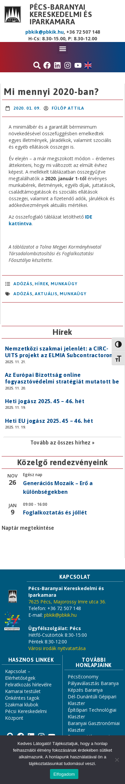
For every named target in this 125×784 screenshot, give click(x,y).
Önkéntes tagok (22, 698)
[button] (62, 48)
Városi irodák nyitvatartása (57, 648)
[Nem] (116, 759)
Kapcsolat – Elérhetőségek (20, 674)
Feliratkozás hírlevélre (28, 684)
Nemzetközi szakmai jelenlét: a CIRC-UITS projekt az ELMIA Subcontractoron (59, 352)
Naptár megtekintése (28, 528)
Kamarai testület (23, 691)
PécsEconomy (83, 676)
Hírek (41, 283)
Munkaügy (64, 283)
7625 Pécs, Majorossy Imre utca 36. (67, 601)
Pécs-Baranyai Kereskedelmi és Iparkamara (61, 14)
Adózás (22, 283)
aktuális (46, 293)
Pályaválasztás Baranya (93, 683)
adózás (22, 293)
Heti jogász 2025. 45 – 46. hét (44, 401)
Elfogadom (64, 774)
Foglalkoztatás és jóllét (55, 512)
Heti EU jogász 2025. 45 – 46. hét (49, 420)
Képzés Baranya (85, 690)
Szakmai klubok (21, 704)
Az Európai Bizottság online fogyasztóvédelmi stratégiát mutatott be (62, 378)
